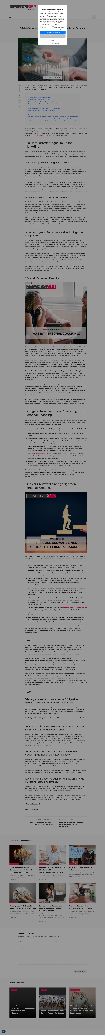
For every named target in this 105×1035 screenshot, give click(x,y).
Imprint (52, 40)
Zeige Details (62, 29)
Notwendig (43, 27)
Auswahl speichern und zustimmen (52, 36)
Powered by (48, 43)
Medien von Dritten (58, 27)
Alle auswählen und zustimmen (52, 32)
